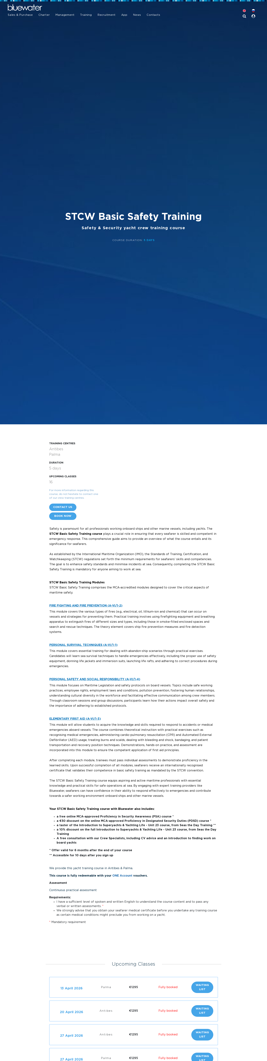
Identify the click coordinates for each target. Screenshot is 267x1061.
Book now (62, 516)
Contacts (153, 15)
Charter (44, 15)
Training (86, 15)
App (124, 15)
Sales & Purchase (20, 15)
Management (64, 15)
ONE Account (122, 875)
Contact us (62, 507)
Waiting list (202, 987)
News (137, 15)
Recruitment (106, 15)
